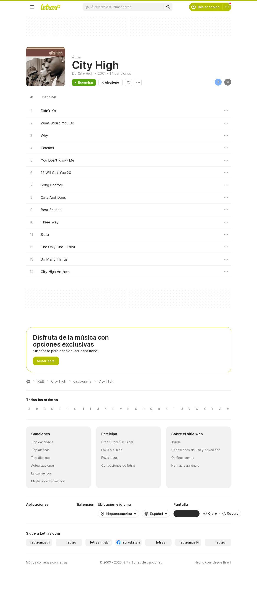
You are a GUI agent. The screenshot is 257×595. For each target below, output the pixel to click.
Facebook (218, 82)
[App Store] (63, 513)
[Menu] (32, 7)
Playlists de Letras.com (48, 481)
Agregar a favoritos (128, 82)
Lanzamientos (41, 473)
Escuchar (85, 82)
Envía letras (110, 457)
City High (86, 73)
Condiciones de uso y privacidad (195, 450)
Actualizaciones (43, 465)
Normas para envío (185, 465)
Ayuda (176, 442)
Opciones (138, 82)
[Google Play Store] (37, 513)
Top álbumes (41, 457)
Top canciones (42, 442)
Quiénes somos (182, 457)
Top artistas (40, 450)
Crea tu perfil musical (117, 442)
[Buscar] (168, 7)
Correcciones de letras (118, 465)
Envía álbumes (111, 450)
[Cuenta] (227, 7)
